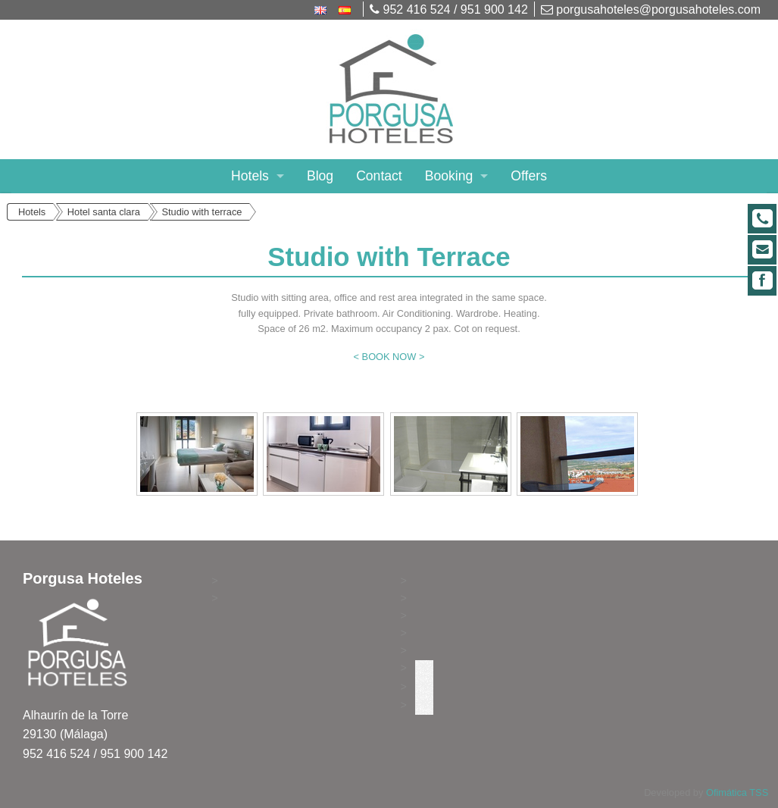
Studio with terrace (201, 212)
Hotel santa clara (103, 212)
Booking (449, 175)
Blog (320, 175)
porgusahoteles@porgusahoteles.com (651, 9)
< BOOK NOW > (389, 356)
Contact (379, 175)
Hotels (250, 175)
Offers (529, 175)
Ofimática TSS (737, 792)
